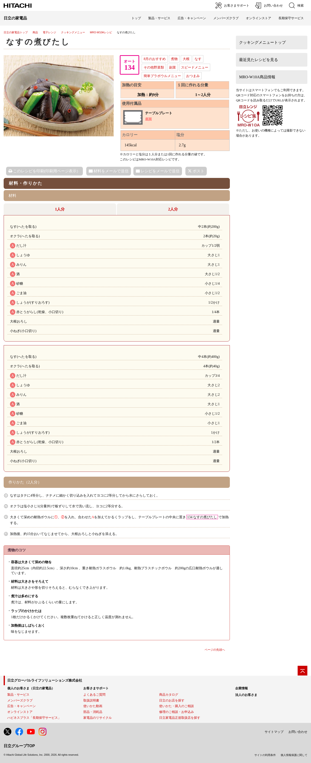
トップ (136, 18)
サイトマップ (274, 732)
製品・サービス (18, 694)
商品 (35, 32)
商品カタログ (168, 694)
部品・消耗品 (92, 712)
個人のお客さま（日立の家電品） (31, 688)
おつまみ (193, 76)
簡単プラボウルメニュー (162, 76)
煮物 (174, 59)
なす (198, 59)
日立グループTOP (19, 746)
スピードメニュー (194, 67)
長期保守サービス (291, 18)
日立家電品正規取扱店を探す (179, 717)
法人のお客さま (246, 695)
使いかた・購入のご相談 (176, 706)
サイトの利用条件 (265, 755)
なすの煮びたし (38, 41)
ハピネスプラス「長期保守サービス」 (34, 717)
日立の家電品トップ (16, 32)
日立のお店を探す (171, 700)
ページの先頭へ (215, 649)
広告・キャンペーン (21, 706)
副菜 (172, 67)
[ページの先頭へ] (302, 670)
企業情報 (241, 688)
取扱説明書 (91, 700)
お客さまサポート (96, 688)
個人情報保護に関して (294, 755)
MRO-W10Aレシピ (101, 32)
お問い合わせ (297, 732)
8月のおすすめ (155, 59)
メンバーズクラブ (226, 18)
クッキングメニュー (73, 32)
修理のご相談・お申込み (176, 712)
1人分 (60, 209)
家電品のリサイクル (97, 717)
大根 (186, 59)
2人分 (173, 209)
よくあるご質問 (94, 694)
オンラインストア (258, 18)
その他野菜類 (154, 67)
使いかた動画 (92, 706)
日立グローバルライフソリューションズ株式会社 (44, 680)
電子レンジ (49, 32)
